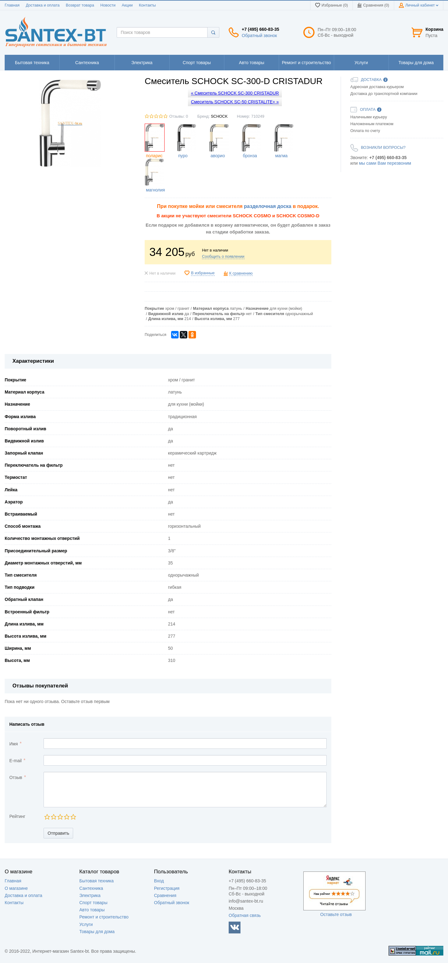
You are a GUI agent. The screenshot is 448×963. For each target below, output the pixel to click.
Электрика (89, 895)
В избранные (203, 273)
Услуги (86, 924)
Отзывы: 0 (178, 116)
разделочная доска (267, 206)
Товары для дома (96, 931)
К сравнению (241, 273)
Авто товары (92, 909)
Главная (12, 5)
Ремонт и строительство (103, 916)
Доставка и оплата (43, 5)
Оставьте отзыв (336, 914)
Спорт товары (93, 902)
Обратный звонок (259, 35)
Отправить (58, 833)
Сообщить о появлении (223, 256)
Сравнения (165, 895)
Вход (159, 880)
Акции (127, 5)
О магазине (16, 888)
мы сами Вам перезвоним (385, 163)
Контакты (147, 5)
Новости (108, 5)
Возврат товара (80, 5)
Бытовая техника (96, 880)
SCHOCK (219, 116)
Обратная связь (245, 915)
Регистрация (167, 888)
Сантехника (91, 888)
